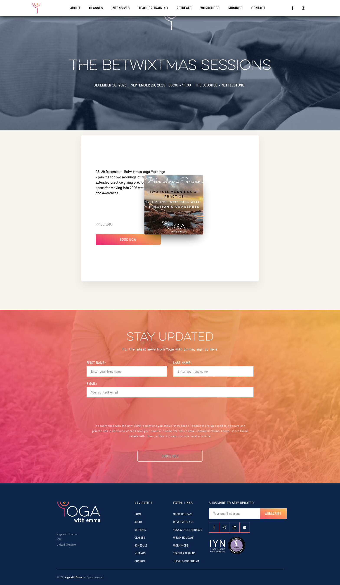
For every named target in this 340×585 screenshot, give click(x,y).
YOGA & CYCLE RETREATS (187, 530)
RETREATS (184, 8)
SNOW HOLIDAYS (182, 514)
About (75, 8)
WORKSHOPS (209, 8)
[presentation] (170, 411)
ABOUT (138, 522)
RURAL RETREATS (183, 522)
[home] (36, 8)
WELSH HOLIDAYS (183, 537)
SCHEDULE (140, 545)
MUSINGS (235, 8)
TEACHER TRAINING (153, 8)
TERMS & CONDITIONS (186, 561)
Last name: (182, 362)
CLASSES (96, 8)
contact (258, 8)
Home (138, 514)
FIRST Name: (96, 362)
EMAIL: (92, 383)
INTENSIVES (121, 8)
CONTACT (139, 561)
